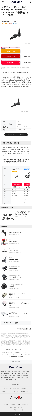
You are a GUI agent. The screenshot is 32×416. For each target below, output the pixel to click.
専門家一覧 (17, 388)
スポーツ (22, 349)
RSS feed (16, 384)
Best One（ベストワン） (11, 349)
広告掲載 (13, 404)
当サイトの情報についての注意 (16, 410)
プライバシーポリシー (23, 404)
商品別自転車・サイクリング (21, 352)
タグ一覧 (24, 388)
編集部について (25, 391)
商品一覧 (5, 391)
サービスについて (14, 391)
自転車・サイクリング (7, 352)
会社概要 (6, 404)
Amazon (29, 43)
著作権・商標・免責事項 (16, 407)
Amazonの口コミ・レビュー (16, 134)
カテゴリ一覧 (8, 388)
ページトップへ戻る (15, 361)
